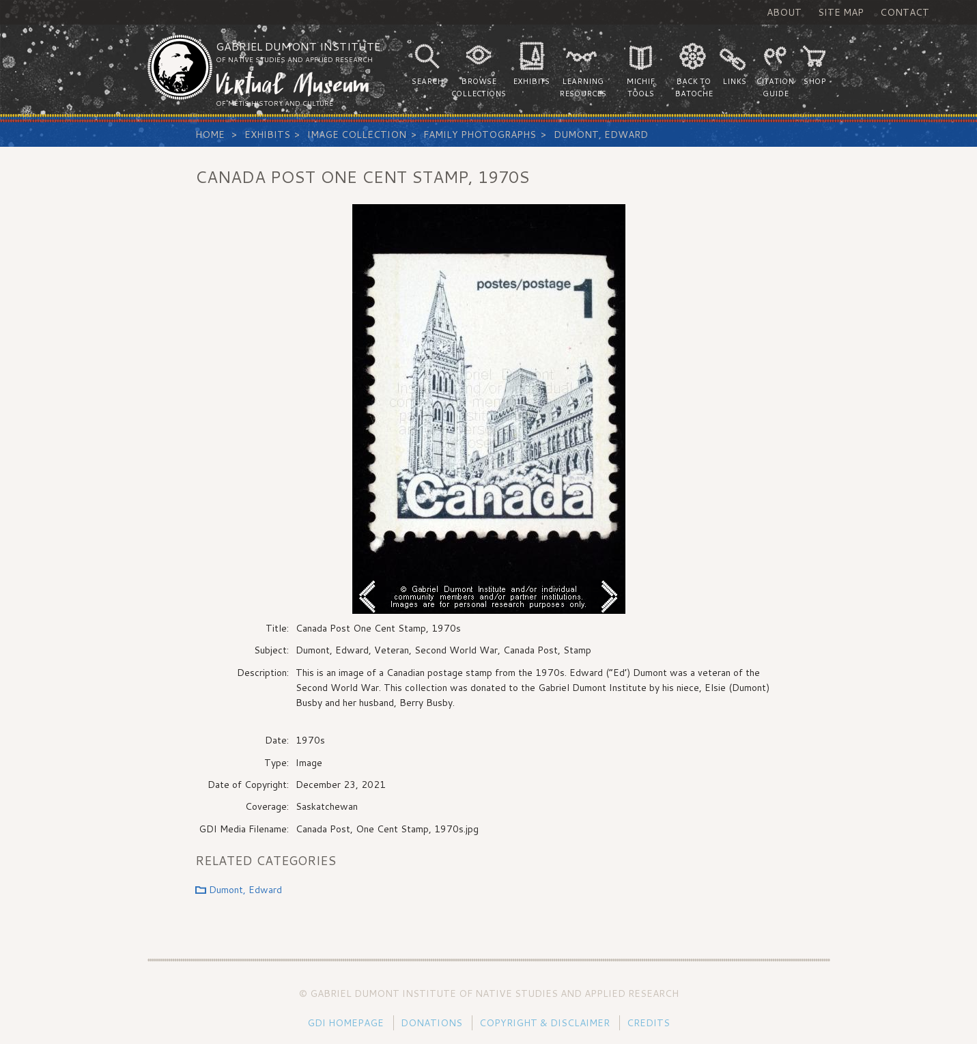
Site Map (841, 12)
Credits (648, 1023)
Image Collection (356, 134)
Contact (904, 12)
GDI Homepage (345, 1023)
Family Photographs (479, 134)
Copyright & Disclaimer (544, 1023)
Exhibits (267, 134)
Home (210, 134)
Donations (431, 1023)
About (784, 12)
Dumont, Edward (601, 134)
